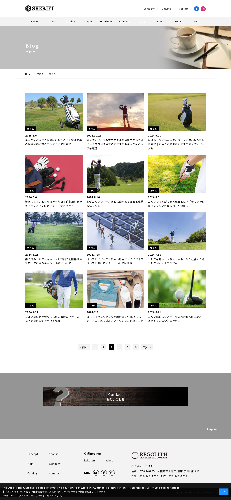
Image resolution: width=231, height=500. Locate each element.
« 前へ (83, 347)
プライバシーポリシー (30, 495)
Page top (212, 433)
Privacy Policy (158, 487)
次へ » (148, 347)
